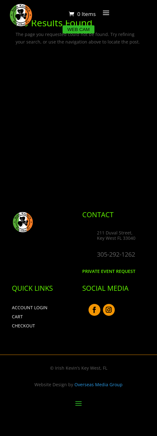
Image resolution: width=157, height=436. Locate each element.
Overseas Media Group (98, 384)
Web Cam (78, 29)
